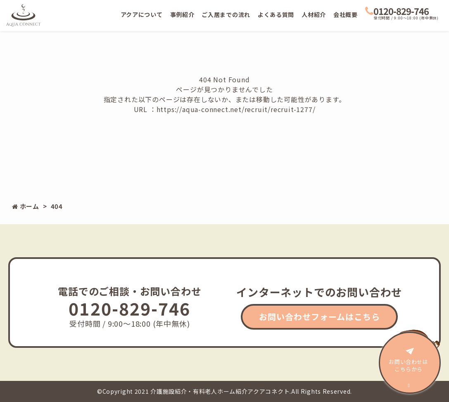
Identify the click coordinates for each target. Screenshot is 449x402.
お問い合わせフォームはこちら (319, 317)
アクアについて (142, 14)
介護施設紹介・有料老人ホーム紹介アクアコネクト (220, 391)
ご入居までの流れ (226, 14)
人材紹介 (314, 14)
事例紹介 (182, 14)
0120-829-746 (397, 10)
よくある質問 (276, 14)
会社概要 (345, 14)
